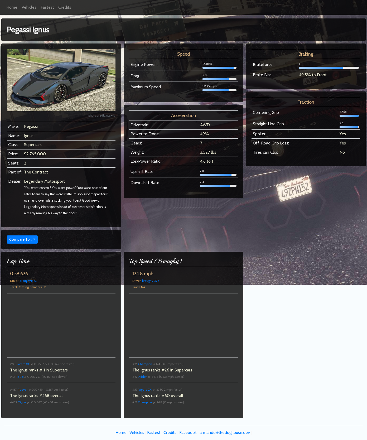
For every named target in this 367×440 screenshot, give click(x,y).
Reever (23, 389)
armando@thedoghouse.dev (225, 432)
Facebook (188, 432)
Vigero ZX (145, 389)
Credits (64, 7)
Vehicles (29, 7)
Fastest (47, 7)
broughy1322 (28, 281)
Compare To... (20, 239)
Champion (145, 364)
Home (11, 7)
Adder (142, 377)
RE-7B (19, 377)
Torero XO (23, 364)
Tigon (22, 402)
